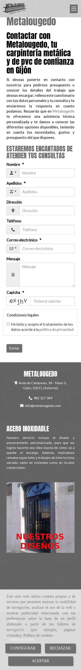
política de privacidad (56, 329)
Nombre (13, 164)
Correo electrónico (22, 240)
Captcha (13, 292)
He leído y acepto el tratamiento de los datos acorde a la (40, 327)
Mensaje (13, 259)
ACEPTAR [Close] (40, 661)
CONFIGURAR (23, 648)
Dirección (14, 202)
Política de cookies (38, 635)
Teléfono (13, 221)
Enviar (14, 348)
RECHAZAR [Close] (60, 648)
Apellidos (14, 183)
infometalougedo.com (43, 405)
